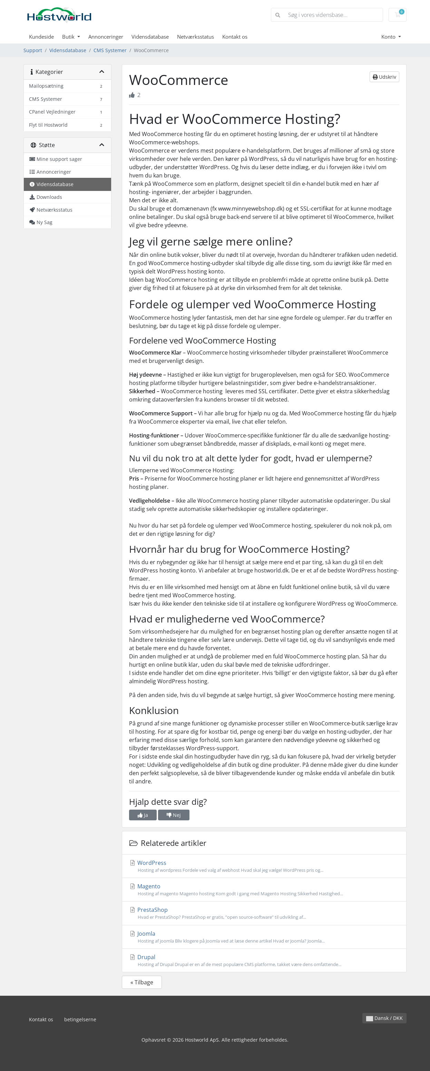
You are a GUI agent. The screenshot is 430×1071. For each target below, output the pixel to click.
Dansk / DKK (384, 1018)
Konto (389, 36)
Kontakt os (234, 36)
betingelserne (80, 1019)
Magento (264, 889)
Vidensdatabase (150, 36)
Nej (174, 815)
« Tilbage (141, 982)
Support (32, 50)
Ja (143, 815)
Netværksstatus (195, 36)
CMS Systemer (110, 50)
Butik (69, 36)
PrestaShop (264, 913)
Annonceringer (105, 36)
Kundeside (41, 36)
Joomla (264, 937)
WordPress (264, 866)
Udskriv (384, 77)
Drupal (264, 960)
